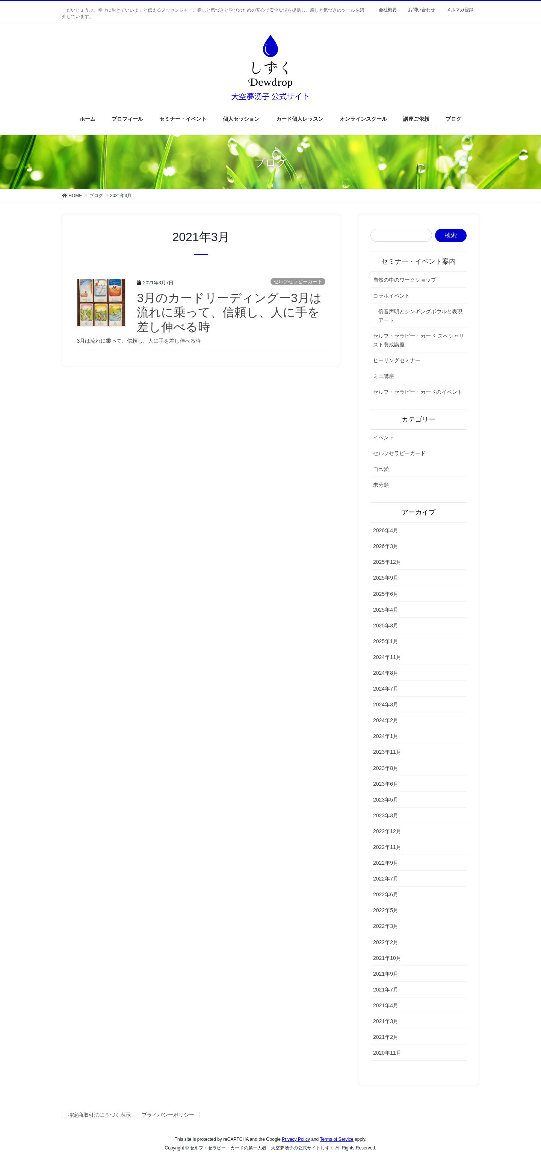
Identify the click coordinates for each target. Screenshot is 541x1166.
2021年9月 (385, 974)
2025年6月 (385, 594)
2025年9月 (385, 578)
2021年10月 (387, 958)
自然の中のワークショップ (404, 280)
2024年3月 (385, 704)
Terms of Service (336, 1139)
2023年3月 (385, 815)
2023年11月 (387, 752)
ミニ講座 (383, 376)
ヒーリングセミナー (396, 360)
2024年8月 (385, 673)
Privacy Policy (296, 1139)
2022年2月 (385, 942)
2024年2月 (385, 720)
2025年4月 (385, 610)
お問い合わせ (421, 9)
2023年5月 (385, 800)
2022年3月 (385, 926)
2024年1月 (385, 736)
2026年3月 (385, 546)
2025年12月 (387, 562)
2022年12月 (387, 831)
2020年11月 (387, 1053)
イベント (383, 437)
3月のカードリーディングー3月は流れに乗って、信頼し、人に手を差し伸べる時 (229, 312)
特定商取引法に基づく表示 (99, 1115)
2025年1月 (385, 641)
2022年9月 (385, 863)
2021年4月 (385, 1005)
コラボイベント (391, 296)
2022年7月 (385, 879)
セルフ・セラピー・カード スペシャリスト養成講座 (418, 340)
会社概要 (388, 9)
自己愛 (381, 469)
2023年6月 (385, 784)
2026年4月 (385, 530)
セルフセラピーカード (298, 281)
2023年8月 (385, 768)
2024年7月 (385, 689)
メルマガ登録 (459, 9)
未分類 (381, 485)
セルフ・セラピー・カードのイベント (417, 392)
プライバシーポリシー (168, 1115)
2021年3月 (385, 1021)
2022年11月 (387, 847)
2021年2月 (385, 1037)
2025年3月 (385, 625)
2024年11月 (387, 657)
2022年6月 (385, 894)
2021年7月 (385, 990)
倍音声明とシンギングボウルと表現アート (420, 315)
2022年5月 (385, 910)
